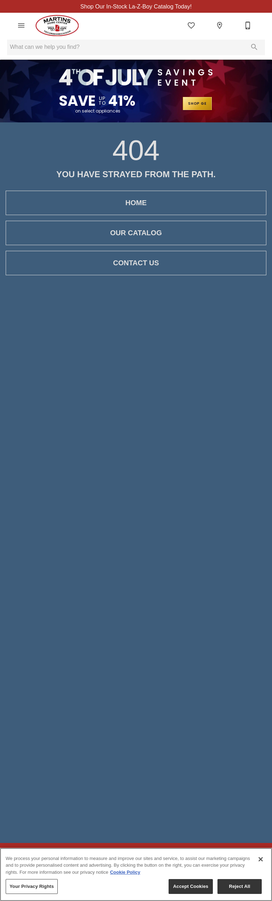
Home (136, 203)
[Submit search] (254, 47)
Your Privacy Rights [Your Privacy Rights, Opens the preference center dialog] (32, 886)
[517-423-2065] (247, 25)
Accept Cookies (190, 886)
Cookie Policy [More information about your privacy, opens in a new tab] (125, 872)
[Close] (260, 859)
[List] (191, 25)
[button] (21, 25)
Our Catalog (136, 233)
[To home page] (57, 25)
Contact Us (136, 263)
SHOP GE (196, 103)
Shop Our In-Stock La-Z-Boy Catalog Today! (136, 6)
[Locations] (219, 25)
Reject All (239, 886)
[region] (136, 874)
